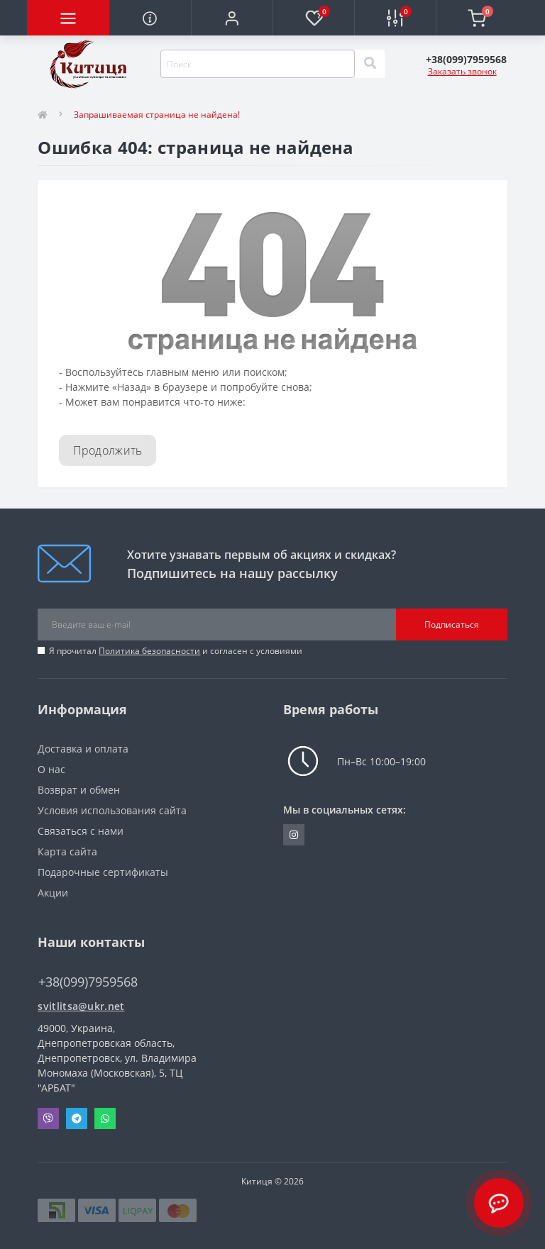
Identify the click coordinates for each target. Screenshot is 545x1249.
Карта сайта (67, 851)
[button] (231, 17)
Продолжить (107, 450)
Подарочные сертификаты (103, 872)
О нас (51, 769)
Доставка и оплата (83, 748)
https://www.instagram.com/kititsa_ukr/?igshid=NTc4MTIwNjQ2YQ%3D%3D (294, 835)
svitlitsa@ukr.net (81, 1006)
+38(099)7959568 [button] (88, 982)
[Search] (370, 64)
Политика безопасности (149, 651)
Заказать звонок (462, 71)
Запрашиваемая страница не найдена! (157, 115)
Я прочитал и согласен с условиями (175, 651)
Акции (53, 892)
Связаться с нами (80, 831)
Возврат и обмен (79, 789)
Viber (48, 1118)
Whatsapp (105, 1118)
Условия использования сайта (112, 810)
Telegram (77, 1118)
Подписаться (451, 624)
